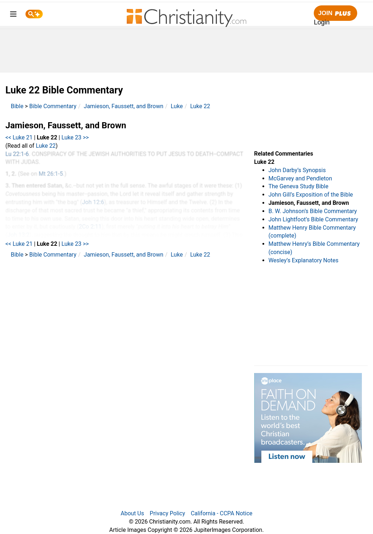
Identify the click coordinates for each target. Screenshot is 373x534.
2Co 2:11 (90, 226)
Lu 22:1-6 (17, 154)
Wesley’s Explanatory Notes (304, 260)
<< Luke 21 (19, 137)
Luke (177, 106)
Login (322, 22)
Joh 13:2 (18, 234)
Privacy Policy (167, 513)
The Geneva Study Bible (298, 186)
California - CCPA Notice (221, 513)
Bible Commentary (52, 106)
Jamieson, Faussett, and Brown (123, 106)
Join (335, 13)
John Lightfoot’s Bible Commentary (313, 219)
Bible (17, 106)
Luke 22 (200, 106)
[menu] (13, 15)
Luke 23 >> (75, 137)
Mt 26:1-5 (51, 173)
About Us (132, 513)
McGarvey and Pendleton (300, 178)
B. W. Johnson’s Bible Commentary (313, 211)
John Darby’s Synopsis (297, 170)
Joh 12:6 (93, 202)
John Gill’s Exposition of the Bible (311, 194)
